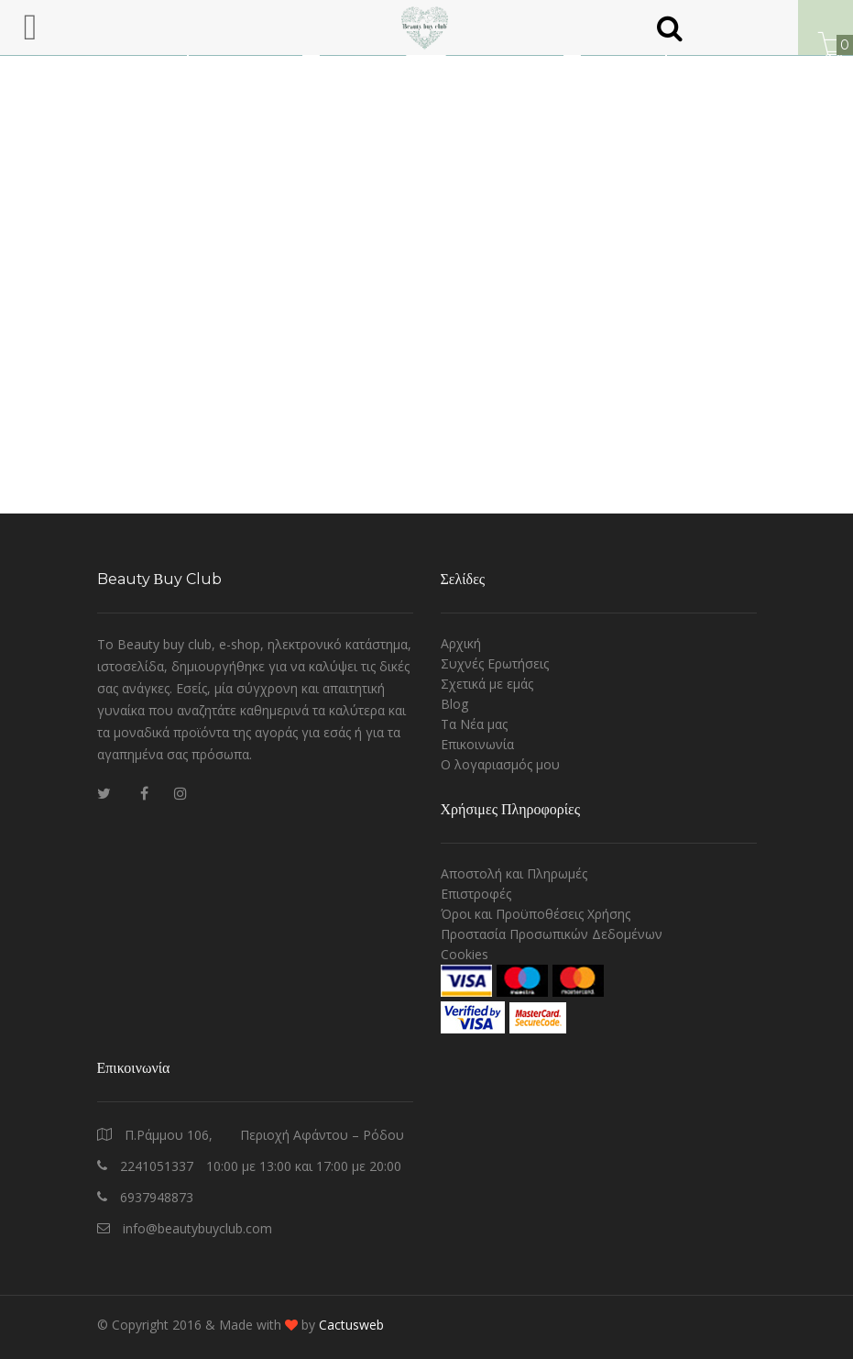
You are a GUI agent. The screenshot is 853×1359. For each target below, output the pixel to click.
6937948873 (156, 1197)
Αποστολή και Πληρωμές (514, 873)
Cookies (464, 954)
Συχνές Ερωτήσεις (495, 663)
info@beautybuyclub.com (197, 1228)
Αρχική (461, 643)
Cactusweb (351, 1324)
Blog (454, 704)
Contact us (446, 160)
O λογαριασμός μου (500, 764)
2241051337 (156, 1166)
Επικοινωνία (477, 744)
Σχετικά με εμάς (487, 683)
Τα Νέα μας (474, 724)
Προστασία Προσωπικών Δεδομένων (551, 934)
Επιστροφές (476, 893)
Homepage (349, 160)
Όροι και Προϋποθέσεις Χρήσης (535, 914)
